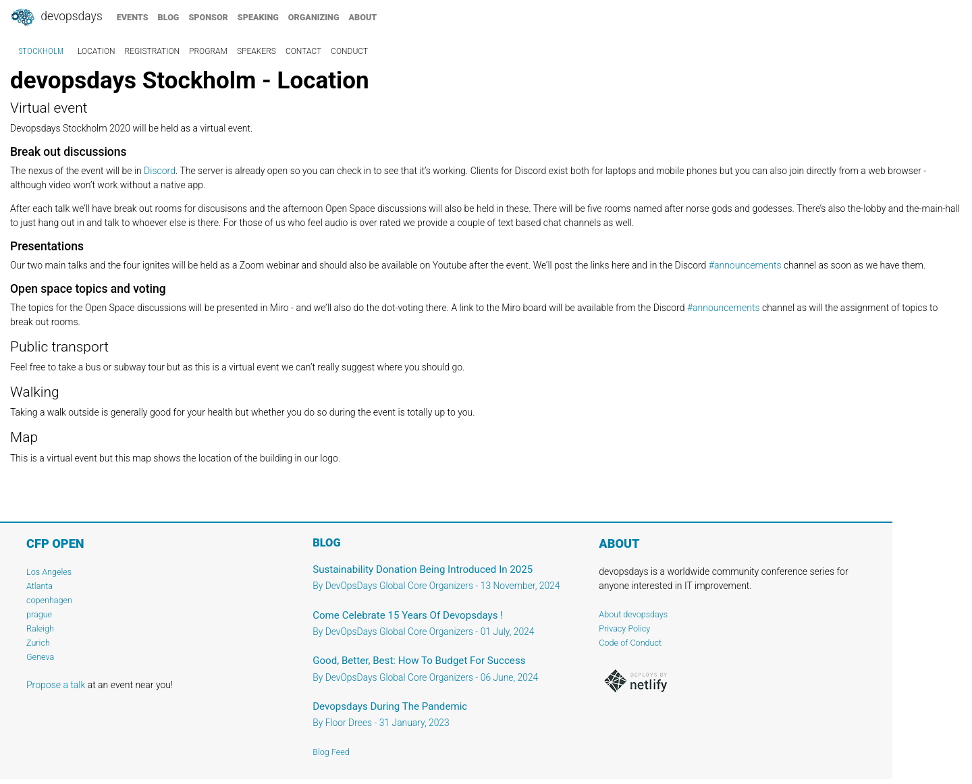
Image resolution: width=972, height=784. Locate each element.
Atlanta (39, 586)
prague (39, 614)
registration (152, 51)
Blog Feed (331, 752)
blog (169, 17)
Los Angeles (49, 572)
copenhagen (49, 600)
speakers (256, 51)
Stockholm (41, 51)
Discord (160, 170)
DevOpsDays (56, 17)
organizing (314, 17)
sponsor (207, 17)
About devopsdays (633, 614)
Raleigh (40, 628)
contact (303, 51)
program (208, 51)
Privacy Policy (624, 628)
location (96, 51)
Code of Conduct (630, 643)
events (132, 17)
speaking (258, 17)
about (363, 17)
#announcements (745, 265)
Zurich (38, 643)
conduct (349, 51)
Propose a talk (55, 684)
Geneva (40, 657)
